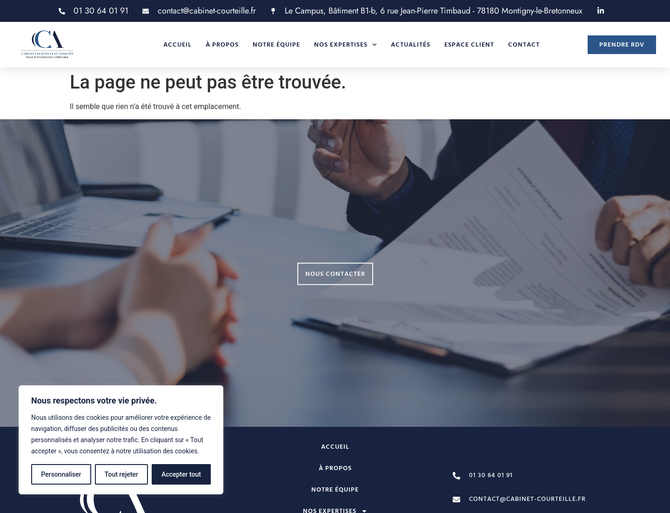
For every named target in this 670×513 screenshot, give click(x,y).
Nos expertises (345, 45)
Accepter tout (181, 474)
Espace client (469, 44)
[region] (121, 439)
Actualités (410, 44)
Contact (524, 44)
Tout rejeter (121, 474)
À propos (222, 44)
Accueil (177, 44)
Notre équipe (276, 44)
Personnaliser (61, 474)
